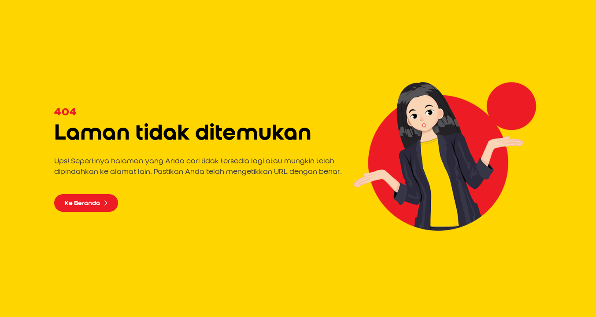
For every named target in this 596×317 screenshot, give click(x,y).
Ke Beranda (86, 203)
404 (65, 112)
